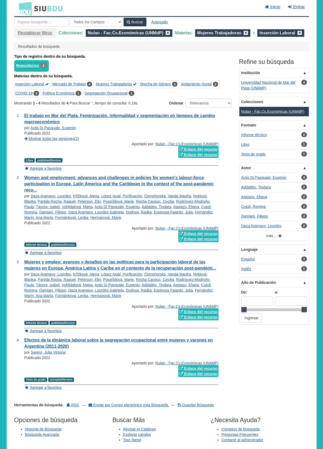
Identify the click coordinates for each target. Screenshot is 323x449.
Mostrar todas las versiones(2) (51, 138)
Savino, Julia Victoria (48, 352)
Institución (250, 73)
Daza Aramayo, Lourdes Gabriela (96, 212)
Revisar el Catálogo (139, 429)
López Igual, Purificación (121, 196)
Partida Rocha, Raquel (57, 201)
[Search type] (95, 22)
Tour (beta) (132, 440)
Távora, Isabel (48, 207)
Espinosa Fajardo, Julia (173, 212)
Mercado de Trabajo (69, 84)
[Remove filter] (168, 33)
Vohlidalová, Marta (77, 207)
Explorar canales (137, 434)
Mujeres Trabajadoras (116, 84)
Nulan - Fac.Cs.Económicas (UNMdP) (187, 144)
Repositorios (27, 65)
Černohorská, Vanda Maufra (167, 196)
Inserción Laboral (32, 84)
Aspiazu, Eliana (186, 207)
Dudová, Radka (139, 212)
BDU (24, 8)
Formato (248, 125)
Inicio (272, 7)
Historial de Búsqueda (43, 429)
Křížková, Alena (86, 196)
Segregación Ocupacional (106, 93)
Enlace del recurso (198, 149)
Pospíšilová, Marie (118, 201)
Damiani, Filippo (52, 212)
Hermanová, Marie (105, 217)
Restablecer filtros (35, 33)
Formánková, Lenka (71, 217)
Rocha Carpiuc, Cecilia (155, 201)
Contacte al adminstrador (242, 440)
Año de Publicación (258, 282)
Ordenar (176, 103)
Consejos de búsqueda (240, 429)
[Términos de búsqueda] (41, 22)
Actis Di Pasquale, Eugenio (53, 128)
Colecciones (252, 102)
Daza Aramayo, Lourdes (51, 196)
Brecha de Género (155, 84)
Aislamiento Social (196, 84)
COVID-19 (24, 93)
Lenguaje (249, 249)
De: (244, 292)
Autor (246, 168)
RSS (72, 405)
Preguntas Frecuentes (239, 434)
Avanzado (159, 22)
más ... (274, 236)
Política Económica (59, 93)
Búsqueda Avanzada (42, 434)
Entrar (296, 7)
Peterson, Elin (89, 201)
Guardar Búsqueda (196, 405)
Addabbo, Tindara (156, 207)
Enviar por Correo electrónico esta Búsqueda (128, 405)
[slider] (244, 309)
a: (276, 292)
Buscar (135, 22)
